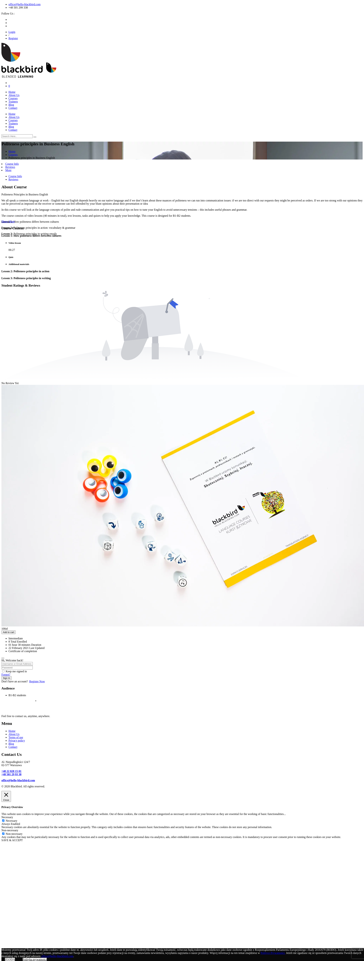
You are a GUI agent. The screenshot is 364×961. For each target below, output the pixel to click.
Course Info (12, 163)
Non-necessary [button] (9, 830)
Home (11, 91)
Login (11, 31)
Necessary (11, 820)
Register (13, 38)
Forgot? (5, 674)
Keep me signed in (16, 671)
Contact (12, 107)
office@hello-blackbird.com (24, 4)
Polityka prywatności (35, 959)
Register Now (37, 681)
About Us (13, 95)
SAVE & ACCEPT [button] (12, 840)
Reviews (10, 167)
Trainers (13, 101)
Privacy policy (16, 740)
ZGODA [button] (10, 959)
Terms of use (15, 737)
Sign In (6, 678)
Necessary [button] (7, 817)
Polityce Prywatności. (273, 952)
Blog (11, 104)
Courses (13, 98)
